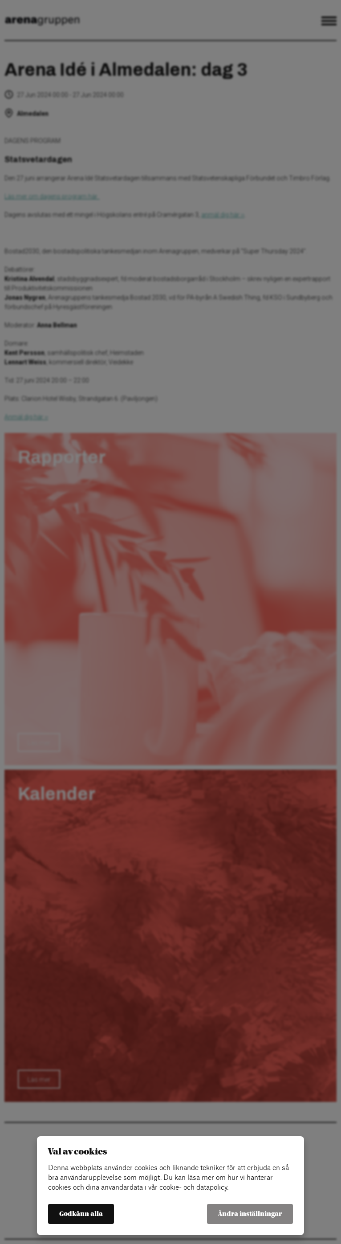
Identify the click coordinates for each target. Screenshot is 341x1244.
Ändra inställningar (250, 1214)
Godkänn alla (81, 1214)
